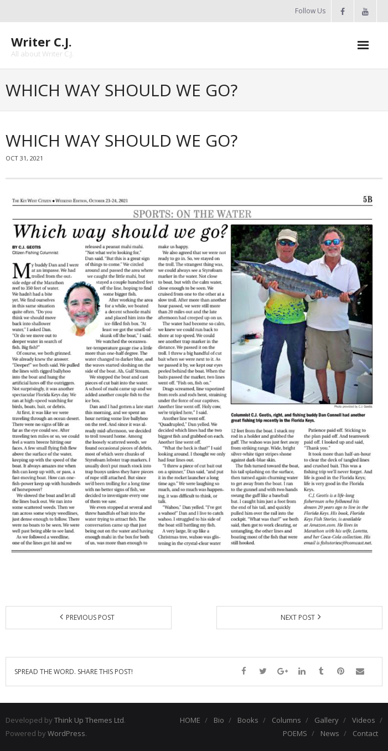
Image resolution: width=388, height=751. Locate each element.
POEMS (295, 733)
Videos (363, 720)
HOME (190, 720)
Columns (286, 720)
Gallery (326, 720)
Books (247, 720)
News (329, 733)
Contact (365, 733)
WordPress (66, 733)
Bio (219, 720)
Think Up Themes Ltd (89, 720)
